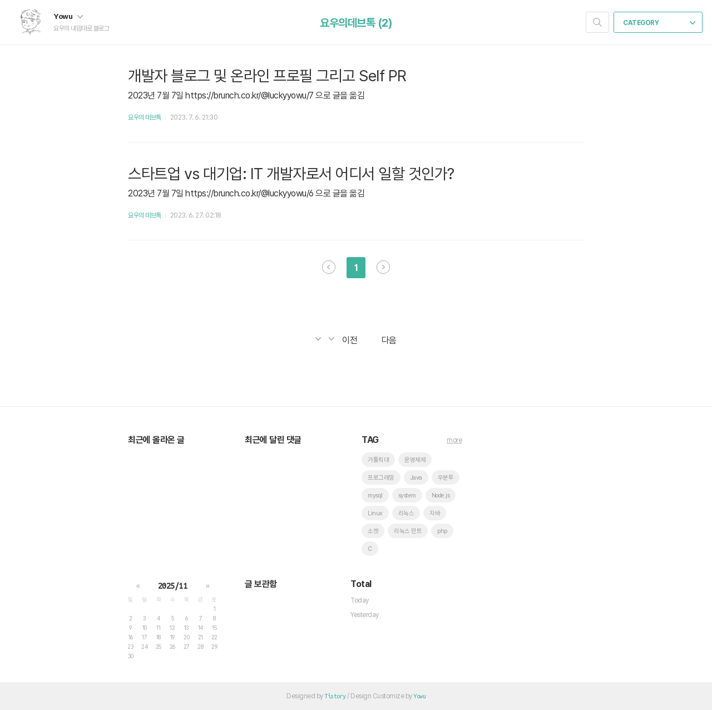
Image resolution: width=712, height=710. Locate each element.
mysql (375, 495)
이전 (328, 267)
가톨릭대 (378, 460)
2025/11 (172, 585)
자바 (434, 513)
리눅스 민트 (408, 531)
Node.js (441, 495)
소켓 (373, 531)
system (407, 495)
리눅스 (406, 513)
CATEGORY (659, 23)
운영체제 (415, 460)
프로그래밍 (381, 477)
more (454, 440)
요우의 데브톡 (144, 117)
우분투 (446, 477)
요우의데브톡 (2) (356, 22)
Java (416, 477)
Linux (375, 513)
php (442, 531)
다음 (383, 267)
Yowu (68, 16)
